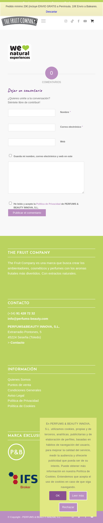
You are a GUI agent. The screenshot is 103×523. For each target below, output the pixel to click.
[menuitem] (33, 21)
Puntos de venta (19, 385)
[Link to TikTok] (72, 21)
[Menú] (43, 21)
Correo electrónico (71, 126)
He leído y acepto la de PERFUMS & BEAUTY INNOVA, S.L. (46, 206)
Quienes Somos (19, 379)
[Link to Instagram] (66, 21)
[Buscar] (33, 21)
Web (62, 141)
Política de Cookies (21, 406)
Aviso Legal (16, 395)
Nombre (65, 112)
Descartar (51, 11)
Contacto (17, 342)
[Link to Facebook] (78, 21)
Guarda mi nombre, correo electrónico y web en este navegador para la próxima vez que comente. (43, 158)
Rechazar (68, 507)
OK (58, 495)
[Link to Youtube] (85, 21)
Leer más (78, 495)
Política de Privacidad (48, 204)
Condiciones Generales (24, 390)
